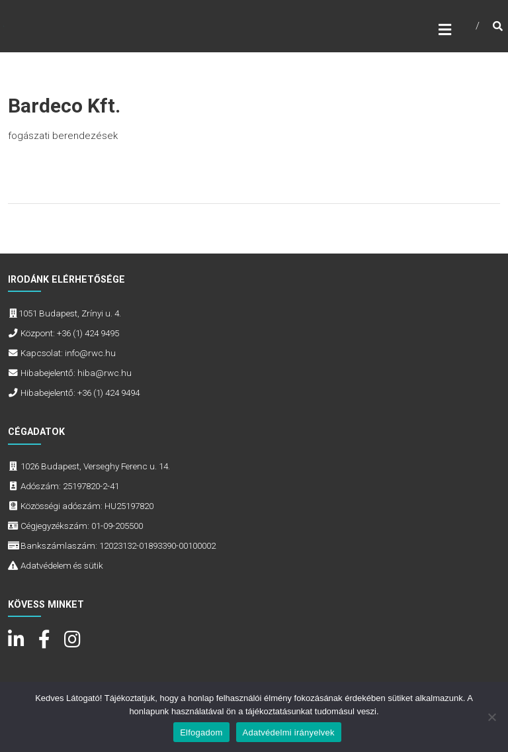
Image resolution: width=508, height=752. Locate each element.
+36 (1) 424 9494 (108, 392)
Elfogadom (201, 732)
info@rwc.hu (90, 353)
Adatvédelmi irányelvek (289, 732)
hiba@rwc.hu (104, 372)
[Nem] (491, 717)
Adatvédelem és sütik (62, 565)
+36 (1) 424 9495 (88, 333)
